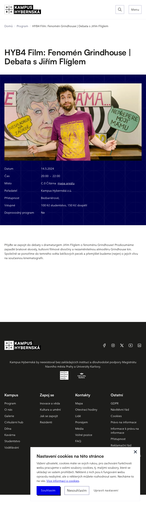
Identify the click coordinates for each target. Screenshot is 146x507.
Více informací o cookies (62, 481)
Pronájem (81, 422)
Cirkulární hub (13, 422)
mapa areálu (66, 183)
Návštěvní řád (120, 409)
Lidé (78, 416)
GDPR (115, 403)
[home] (59, 9)
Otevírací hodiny (86, 409)
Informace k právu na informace (125, 430)
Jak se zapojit (49, 416)
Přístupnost (118, 439)
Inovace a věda (50, 403)
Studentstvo (12, 441)
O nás (8, 409)
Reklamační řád (121, 445)
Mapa (79, 403)
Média (79, 428)
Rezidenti (46, 422)
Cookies (116, 416)
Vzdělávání (11, 447)
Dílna (7, 428)
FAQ (78, 441)
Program (22, 26)
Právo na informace (123, 422)
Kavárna (9, 435)
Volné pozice (83, 435)
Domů (8, 26)
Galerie (9, 416)
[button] (135, 9)
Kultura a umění (50, 409)
